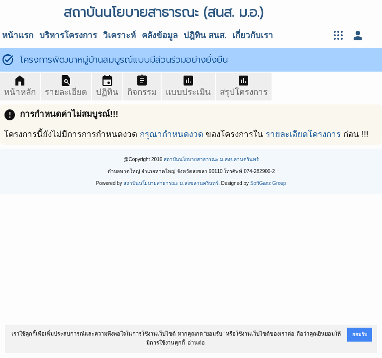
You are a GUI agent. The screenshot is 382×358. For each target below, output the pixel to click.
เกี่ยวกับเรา (252, 35)
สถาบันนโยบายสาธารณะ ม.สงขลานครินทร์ (211, 159)
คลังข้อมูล (160, 35)
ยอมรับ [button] (359, 334)
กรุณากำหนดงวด (171, 134)
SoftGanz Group (268, 183)
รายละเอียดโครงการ (303, 134)
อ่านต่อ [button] (196, 343)
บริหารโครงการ (68, 35)
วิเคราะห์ (119, 35)
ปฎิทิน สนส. (205, 35)
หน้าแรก (17, 35)
